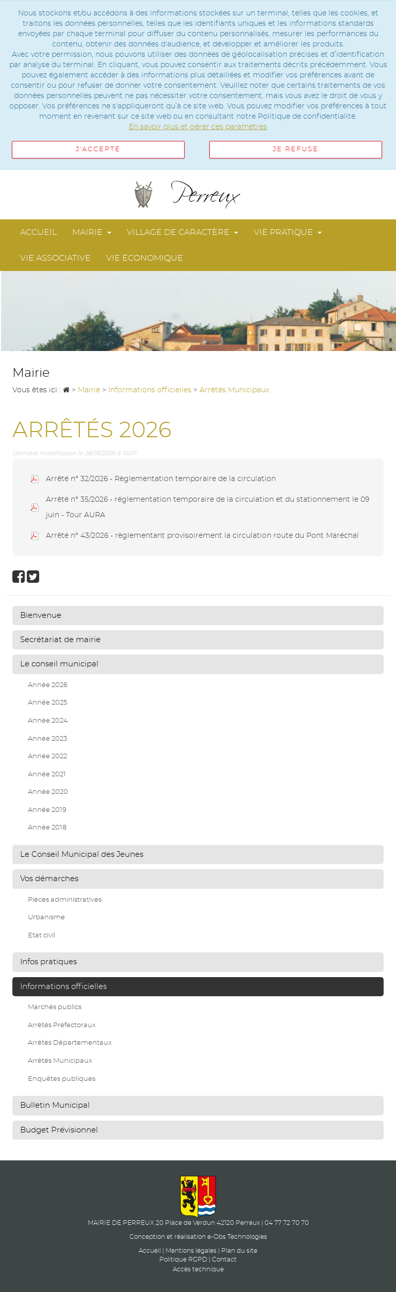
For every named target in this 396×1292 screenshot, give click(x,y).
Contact (224, 1259)
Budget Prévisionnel (59, 1130)
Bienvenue (40, 615)
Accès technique (198, 1269)
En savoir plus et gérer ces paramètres (198, 127)
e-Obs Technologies (237, 1237)
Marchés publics (54, 1007)
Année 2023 (47, 739)
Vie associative (55, 258)
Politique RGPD (183, 1259)
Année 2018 (47, 827)
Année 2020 (48, 792)
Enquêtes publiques (61, 1079)
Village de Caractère (182, 232)
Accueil (38, 232)
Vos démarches (49, 879)
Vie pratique (288, 232)
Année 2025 (47, 702)
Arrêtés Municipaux (60, 1061)
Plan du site (239, 1251)
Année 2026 (48, 685)
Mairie (91, 232)
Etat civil (41, 935)
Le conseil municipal (59, 664)
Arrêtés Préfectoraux (62, 1025)
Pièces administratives (65, 900)
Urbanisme (46, 917)
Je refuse (296, 149)
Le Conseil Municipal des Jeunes (81, 854)
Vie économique (144, 258)
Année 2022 (47, 756)
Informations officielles (63, 987)
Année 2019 (47, 810)
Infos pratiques (48, 962)
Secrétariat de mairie (60, 640)
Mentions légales (191, 1251)
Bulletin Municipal (55, 1105)
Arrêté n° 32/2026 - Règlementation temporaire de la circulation (161, 479)
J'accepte (98, 149)
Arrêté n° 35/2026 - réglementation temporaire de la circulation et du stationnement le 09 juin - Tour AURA (207, 507)
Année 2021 (47, 774)
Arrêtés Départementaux (70, 1043)
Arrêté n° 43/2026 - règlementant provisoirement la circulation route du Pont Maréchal (202, 535)
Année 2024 (48, 720)
